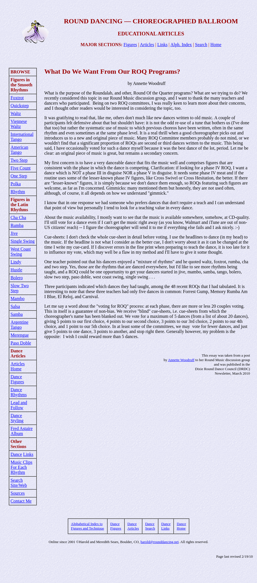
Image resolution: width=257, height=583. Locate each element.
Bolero (16, 277)
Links (162, 44)
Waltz (15, 113)
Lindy (15, 262)
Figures (130, 44)
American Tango (19, 150)
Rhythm (17, 191)
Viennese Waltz (18, 124)
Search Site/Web (18, 483)
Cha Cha (18, 217)
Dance (16, 454)
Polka (15, 183)
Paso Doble (20, 343)
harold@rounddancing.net (159, 542)
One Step (18, 176)
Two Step (19, 160)
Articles (147, 44)
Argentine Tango (19, 325)
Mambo (17, 298)
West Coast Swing (20, 251)
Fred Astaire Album (21, 431)
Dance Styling (16, 418)
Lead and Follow (18, 405)
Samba (16, 314)
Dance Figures (17, 379)
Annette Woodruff (181, 360)
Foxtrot (17, 97)
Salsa (15, 306)
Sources (17, 493)
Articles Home (17, 366)
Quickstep (19, 105)
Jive (14, 233)
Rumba (16, 225)
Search (201, 44)
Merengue (19, 335)
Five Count (20, 168)
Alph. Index (181, 44)
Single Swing (22, 241)
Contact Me (20, 501)
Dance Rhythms (18, 392)
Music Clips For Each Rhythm (21, 467)
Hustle (16, 269)
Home (215, 44)
